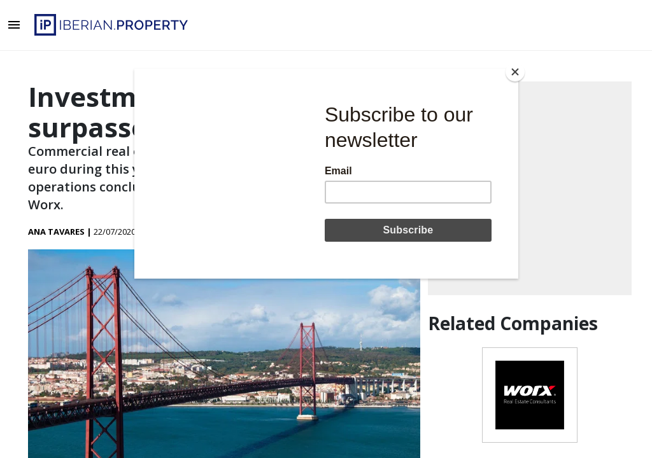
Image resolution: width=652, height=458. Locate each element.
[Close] (515, 71)
